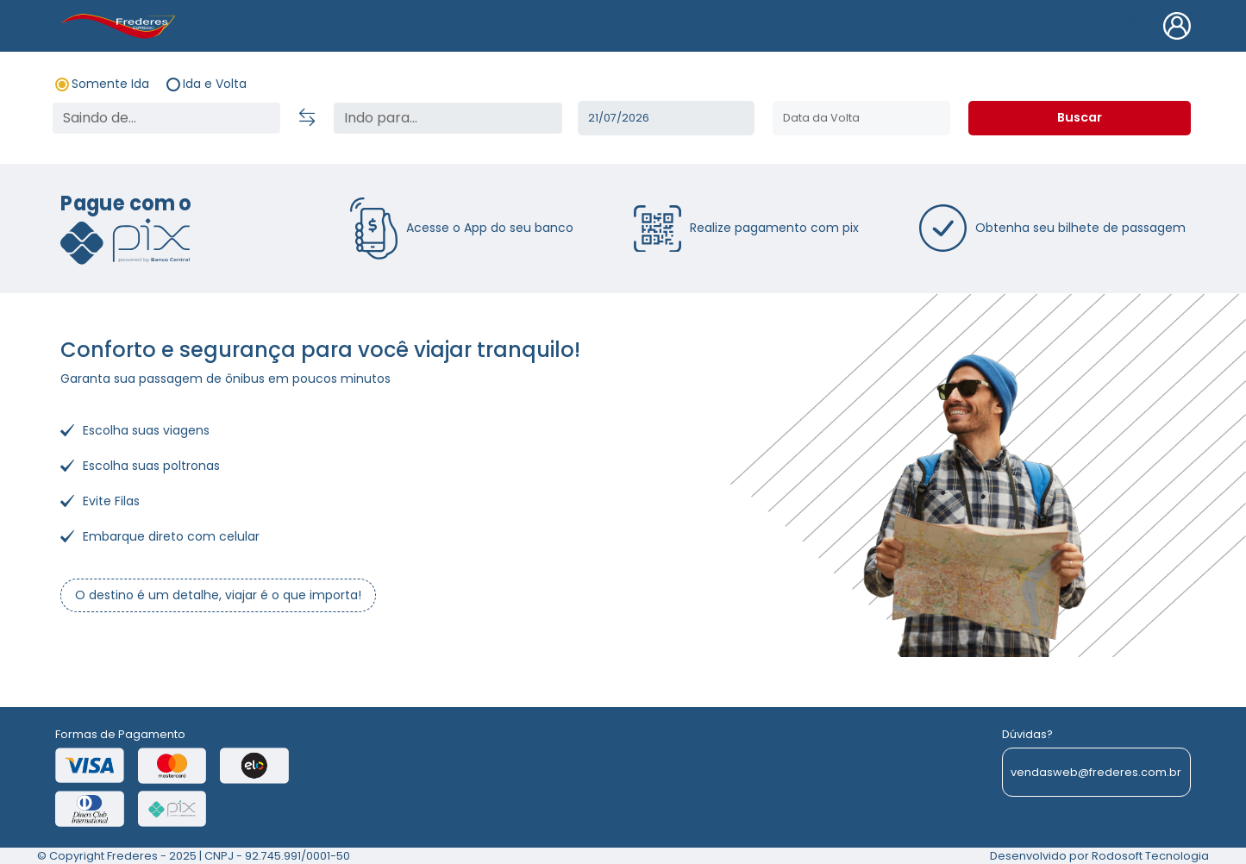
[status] (448, 118)
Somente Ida (110, 83)
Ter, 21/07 (666, 118)
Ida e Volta (215, 83)
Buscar (1079, 117)
